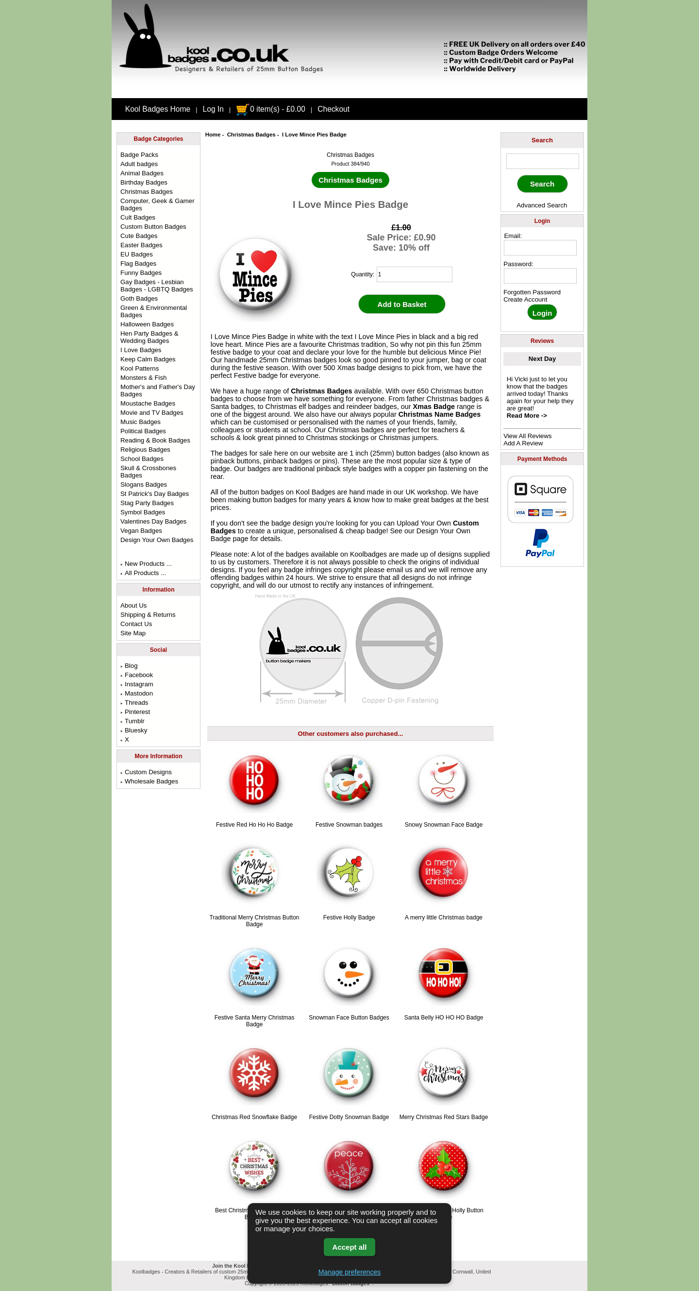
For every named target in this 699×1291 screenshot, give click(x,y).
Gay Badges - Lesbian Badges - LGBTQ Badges (156, 285)
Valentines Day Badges (153, 521)
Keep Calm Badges (148, 359)
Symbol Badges (142, 512)
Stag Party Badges (147, 503)
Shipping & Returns (148, 614)
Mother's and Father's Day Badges (157, 390)
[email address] (540, 247)
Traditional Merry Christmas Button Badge (255, 921)
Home (213, 134)
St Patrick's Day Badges (154, 493)
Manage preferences (349, 1272)
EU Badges (136, 254)
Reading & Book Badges (155, 440)
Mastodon (136, 693)
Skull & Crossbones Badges (148, 471)
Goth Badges (139, 298)
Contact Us (136, 624)
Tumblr (132, 721)
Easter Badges (141, 245)
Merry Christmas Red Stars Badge (443, 1117)
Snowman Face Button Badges (349, 1017)
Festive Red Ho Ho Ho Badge (254, 824)
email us (399, 570)
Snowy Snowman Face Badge (444, 824)
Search (542, 140)
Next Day (542, 358)
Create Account (525, 299)
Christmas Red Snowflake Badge (254, 1117)
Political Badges (143, 431)
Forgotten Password (532, 292)
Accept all (350, 1247)
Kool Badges (315, 492)
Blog (128, 665)
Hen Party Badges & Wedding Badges (149, 337)
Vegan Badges (141, 530)
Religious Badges (145, 449)
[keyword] (542, 161)
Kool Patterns (139, 368)
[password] (540, 276)
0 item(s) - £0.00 (270, 109)
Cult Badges (137, 217)
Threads (134, 702)
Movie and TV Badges (151, 412)
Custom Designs (146, 772)
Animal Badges (142, 173)
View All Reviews (527, 436)
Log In (213, 109)
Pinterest (135, 711)
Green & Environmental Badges (153, 311)
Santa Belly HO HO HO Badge (443, 1017)
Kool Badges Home (157, 109)
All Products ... (143, 573)
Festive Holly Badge (349, 917)
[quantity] (414, 274)
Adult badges (139, 164)
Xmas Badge (434, 406)
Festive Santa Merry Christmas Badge (255, 1021)
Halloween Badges (147, 324)
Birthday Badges (143, 182)
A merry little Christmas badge (444, 917)
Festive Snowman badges (349, 824)
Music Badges (140, 421)
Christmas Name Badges (440, 414)
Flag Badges (138, 263)
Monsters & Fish (143, 377)
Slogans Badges (143, 484)
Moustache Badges (147, 403)
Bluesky (133, 730)
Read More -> (527, 415)
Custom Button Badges (153, 226)
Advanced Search (541, 205)
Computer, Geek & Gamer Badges (157, 204)
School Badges (142, 458)
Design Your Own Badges (156, 540)
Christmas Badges (251, 134)
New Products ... (146, 563)
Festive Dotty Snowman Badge (349, 1117)
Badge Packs (139, 154)
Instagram (136, 684)
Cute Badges (138, 235)
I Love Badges (140, 350)
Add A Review (523, 443)
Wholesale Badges (149, 781)
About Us (133, 605)
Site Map (133, 633)
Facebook (136, 675)
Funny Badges (141, 272)
